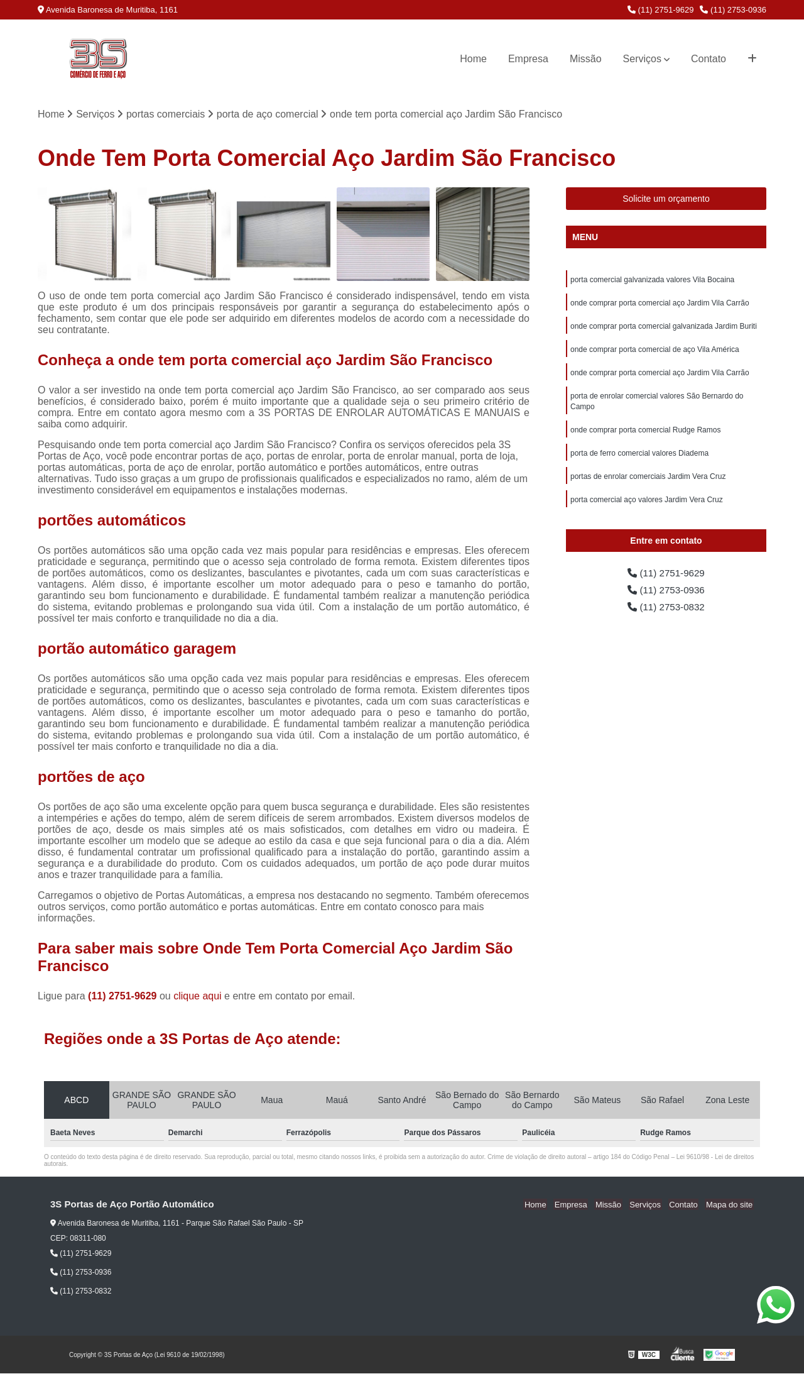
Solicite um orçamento (666, 199)
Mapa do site (730, 1205)
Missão (586, 58)
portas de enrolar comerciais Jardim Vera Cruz (647, 482)
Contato (708, 58)
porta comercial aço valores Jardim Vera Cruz (646, 506)
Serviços (642, 58)
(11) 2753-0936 (733, 9)
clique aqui (197, 996)
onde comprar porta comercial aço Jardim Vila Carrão (659, 304)
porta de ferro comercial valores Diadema (639, 458)
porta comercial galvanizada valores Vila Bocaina (652, 280)
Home (473, 58)
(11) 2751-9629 (660, 9)
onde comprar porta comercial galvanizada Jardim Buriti (663, 328)
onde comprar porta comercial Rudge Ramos (645, 435)
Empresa (528, 58)
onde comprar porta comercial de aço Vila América (654, 352)
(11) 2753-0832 (666, 610)
